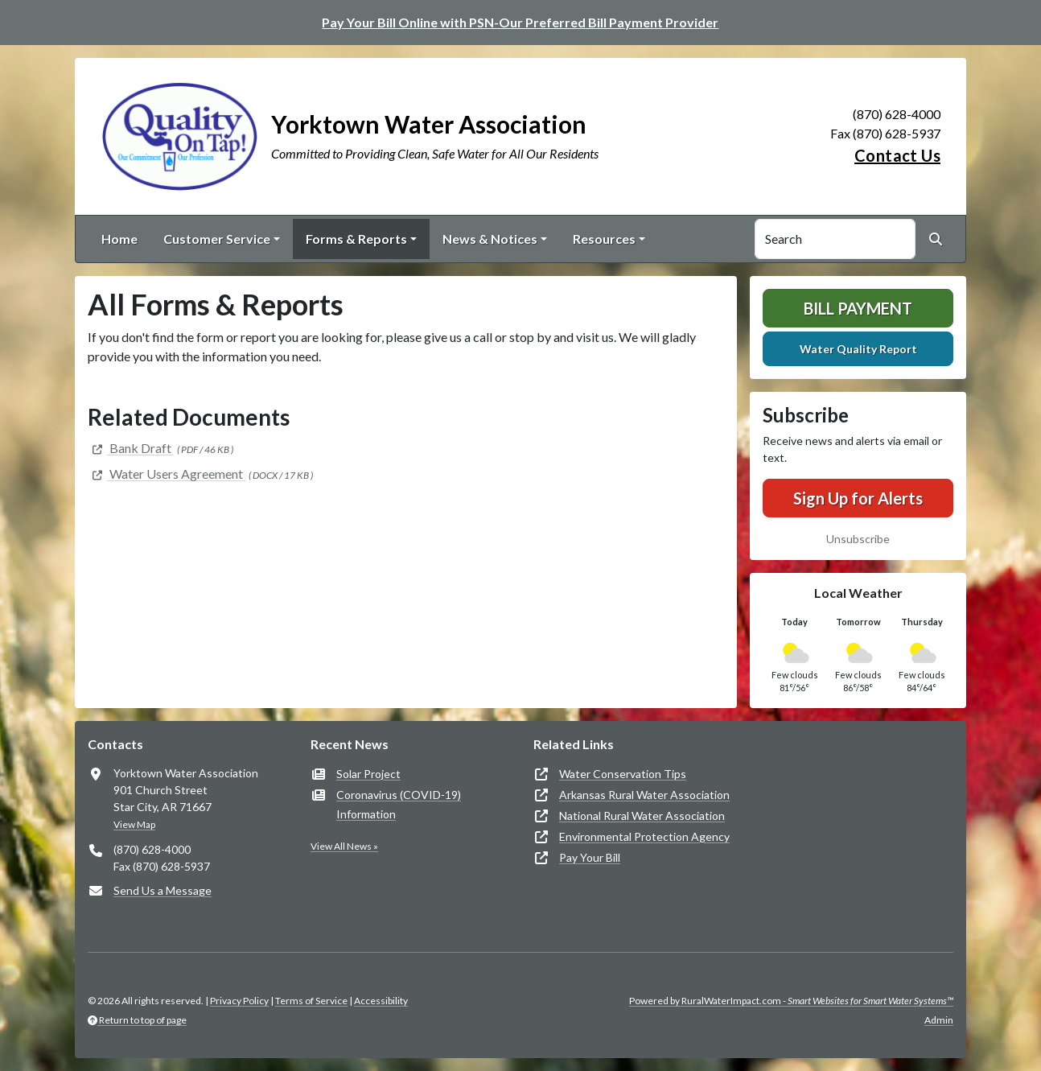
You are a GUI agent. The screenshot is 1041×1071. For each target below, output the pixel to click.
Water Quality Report (858, 349)
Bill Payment (858, 308)
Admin (938, 1020)
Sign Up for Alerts (858, 498)
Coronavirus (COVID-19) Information (398, 804)
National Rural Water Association (642, 815)
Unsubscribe (858, 539)
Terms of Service (311, 1001)
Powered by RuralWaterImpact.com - (791, 1001)
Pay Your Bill (589, 857)
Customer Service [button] (216, 238)
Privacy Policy (239, 1001)
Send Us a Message (162, 890)
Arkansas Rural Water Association (644, 794)
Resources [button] (604, 238)
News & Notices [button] (489, 238)
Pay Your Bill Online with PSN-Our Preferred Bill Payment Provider (520, 22)
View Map (134, 824)
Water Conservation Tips (622, 774)
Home (119, 238)
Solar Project (368, 774)
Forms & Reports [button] (356, 238)
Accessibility (381, 1001)
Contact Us (897, 155)
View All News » (344, 846)
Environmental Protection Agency (644, 836)
